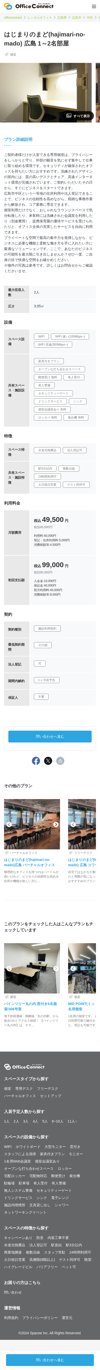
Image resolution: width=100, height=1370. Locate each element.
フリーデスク (47, 1089)
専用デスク (24, 1089)
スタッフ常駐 (54, 1252)
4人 (35, 1121)
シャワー (62, 1205)
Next (55, 824)
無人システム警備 (18, 1190)
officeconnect (13, 17)
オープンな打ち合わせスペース (29, 1169)
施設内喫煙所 (14, 1205)
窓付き (75, 1147)
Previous (8, 824)
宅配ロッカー (14, 1176)
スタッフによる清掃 (20, 1154)
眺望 (87, 1260)
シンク (41, 1198)
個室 (7, 1089)
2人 (16, 1121)
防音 (40, 1238)
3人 (26, 1121)
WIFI (8, 1147)
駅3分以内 (74, 1245)
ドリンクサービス (18, 1198)
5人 (45, 1121)
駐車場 (24, 1183)
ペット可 (69, 1267)
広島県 (62, 17)
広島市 (76, 17)
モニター (76, 1154)
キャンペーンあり (18, 1238)
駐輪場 (9, 1183)
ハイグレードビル (18, 1267)
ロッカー (65, 1169)
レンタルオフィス (40, 17)
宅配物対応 (38, 1176)
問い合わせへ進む (50, 736)
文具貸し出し (40, 1205)
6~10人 (58, 1121)
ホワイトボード (28, 1147)
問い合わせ (13, 1292)
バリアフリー (47, 1267)
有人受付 (40, 1183)
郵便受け (58, 1176)
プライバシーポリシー (40, 1318)
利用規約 (11, 1318)
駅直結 (56, 1245)
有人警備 (59, 1183)
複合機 (74, 1176)
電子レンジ (60, 1198)
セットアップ (50, 1096)
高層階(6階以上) (42, 1260)
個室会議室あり (47, 1161)
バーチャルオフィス (20, 1096)
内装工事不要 (58, 1238)
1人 (7, 1121)
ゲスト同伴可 (69, 1260)
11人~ (72, 1121)
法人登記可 (38, 1245)
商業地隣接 (13, 1252)
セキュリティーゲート (54, 1190)
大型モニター (55, 1147)
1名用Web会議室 (17, 1161)
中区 (90, 17)
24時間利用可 (80, 1252)
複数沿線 (33, 1252)
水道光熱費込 (14, 1245)
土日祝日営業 (14, 1260)
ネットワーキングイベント (25, 1212)
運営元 (67, 1318)
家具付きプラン (52, 1154)
